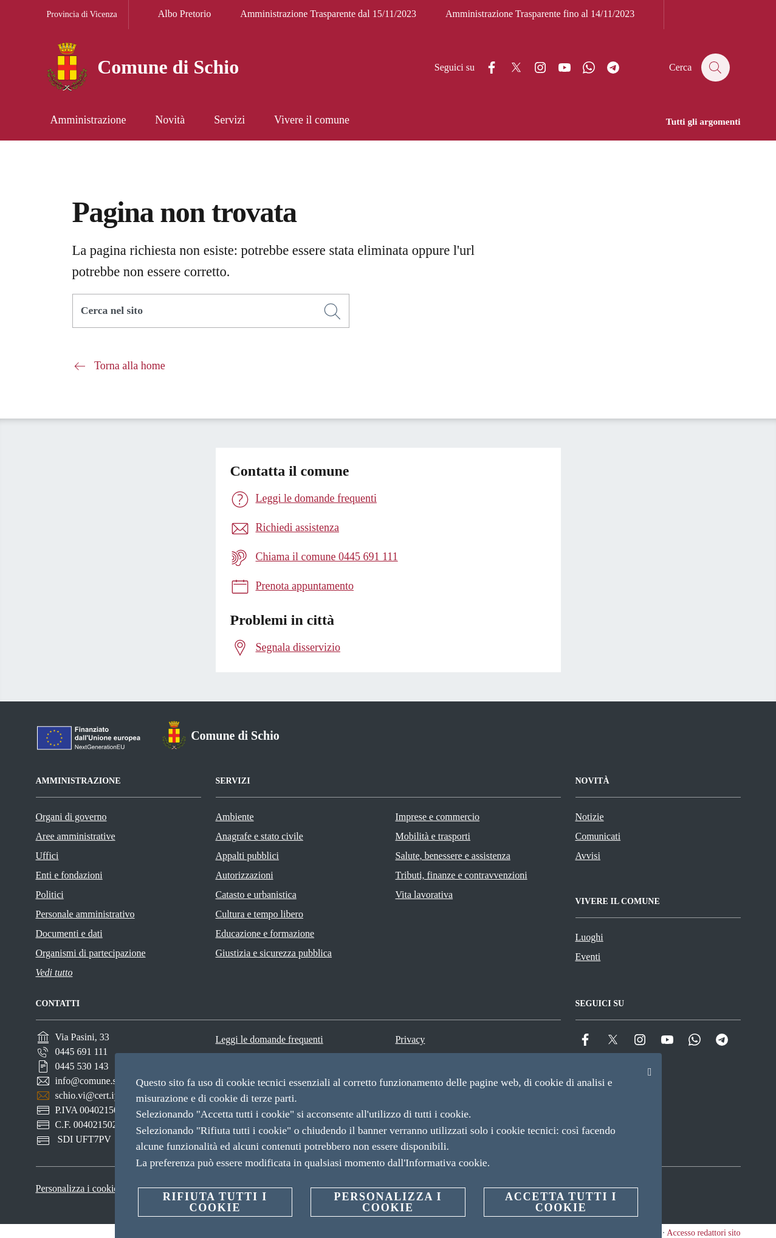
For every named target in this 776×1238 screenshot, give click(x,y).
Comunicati (598, 836)
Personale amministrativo (85, 914)
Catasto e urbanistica (256, 894)
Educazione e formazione (265, 933)
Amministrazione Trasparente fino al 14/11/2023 (539, 14)
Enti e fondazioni (69, 875)
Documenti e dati (69, 933)
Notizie (589, 817)
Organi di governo (71, 817)
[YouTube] (558, 67)
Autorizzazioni (244, 875)
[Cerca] (715, 67)
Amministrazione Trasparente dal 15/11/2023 (328, 14)
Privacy (410, 1039)
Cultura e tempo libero (259, 914)
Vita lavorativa (424, 894)
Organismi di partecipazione (91, 953)
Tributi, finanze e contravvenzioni (461, 875)
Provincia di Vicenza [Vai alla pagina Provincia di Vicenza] (82, 14)
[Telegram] (607, 67)
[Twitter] (510, 67)
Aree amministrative (75, 836)
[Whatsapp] (583, 67)
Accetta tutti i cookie (561, 1202)
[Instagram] (534, 67)
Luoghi (589, 937)
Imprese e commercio (438, 817)
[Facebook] (485, 67)
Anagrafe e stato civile (259, 836)
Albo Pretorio (184, 14)
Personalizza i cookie (77, 1188)
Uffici (47, 855)
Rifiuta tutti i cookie (215, 1202)
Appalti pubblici (247, 855)
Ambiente (235, 817)
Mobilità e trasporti (433, 836)
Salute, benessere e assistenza (453, 855)
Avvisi (587, 855)
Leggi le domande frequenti (269, 1039)
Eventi (588, 956)
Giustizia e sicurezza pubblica (274, 953)
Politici (50, 894)
